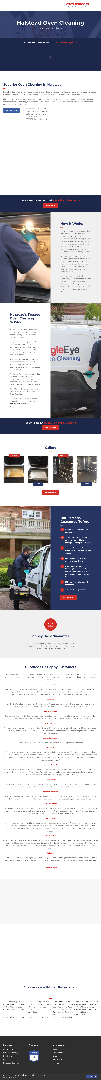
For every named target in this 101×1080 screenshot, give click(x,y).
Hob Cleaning (8, 1056)
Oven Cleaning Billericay (39, 1002)
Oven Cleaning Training (12, 1049)
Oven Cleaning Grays (37, 1007)
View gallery (50, 492)
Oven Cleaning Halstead (62, 1007)
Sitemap (55, 1063)
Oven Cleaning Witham (38, 1017)
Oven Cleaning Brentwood (87, 1002)
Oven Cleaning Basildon (14, 1002)
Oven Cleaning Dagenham (87, 1004)
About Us (56, 1049)
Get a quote (11, 110)
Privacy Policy (57, 1060)
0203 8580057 (77, 4)
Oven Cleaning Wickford (15, 1017)
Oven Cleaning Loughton (63, 1009)
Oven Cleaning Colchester (63, 1004)
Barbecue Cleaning (11, 1063)
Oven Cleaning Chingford (39, 1004)
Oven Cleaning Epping (14, 1007)
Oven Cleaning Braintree (62, 1002)
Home (41, 28)
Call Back (50, 205)
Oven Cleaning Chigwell (15, 1004)
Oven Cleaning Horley (85, 1007)
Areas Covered (58, 1053)
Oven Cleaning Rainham (86, 1009)
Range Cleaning (9, 1060)
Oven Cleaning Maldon (14, 1009)
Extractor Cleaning (10, 1053)
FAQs (54, 1056)
